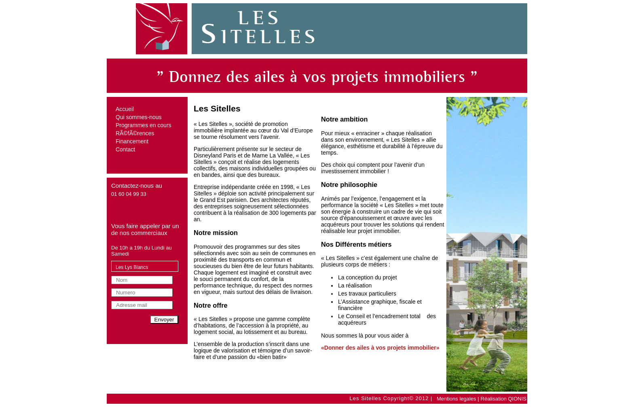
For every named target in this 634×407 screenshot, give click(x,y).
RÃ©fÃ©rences (135, 133)
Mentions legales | (458, 399)
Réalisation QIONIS (503, 399)
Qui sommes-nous (139, 117)
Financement (132, 141)
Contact (125, 149)
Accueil (125, 109)
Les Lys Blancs (132, 267)
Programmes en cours (143, 125)
